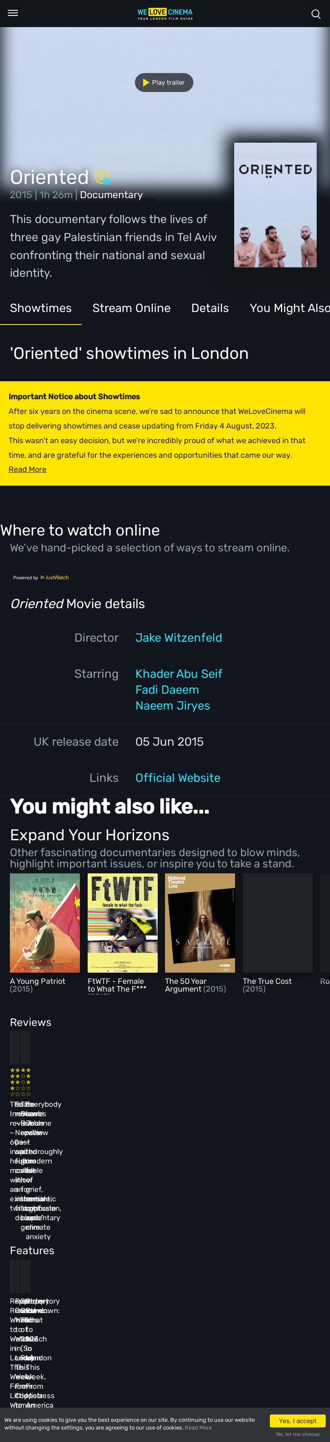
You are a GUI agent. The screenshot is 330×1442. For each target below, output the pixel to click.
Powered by (41, 577)
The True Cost (267, 981)
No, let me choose (298, 1434)
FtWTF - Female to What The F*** (117, 985)
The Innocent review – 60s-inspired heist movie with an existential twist (37, 1104)
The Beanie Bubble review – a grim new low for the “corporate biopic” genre (187, 1104)
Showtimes (41, 308)
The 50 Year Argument (186, 985)
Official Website (177, 778)
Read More (198, 1427)
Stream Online (131, 308)
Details (210, 308)
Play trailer (160, 82)
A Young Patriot (37, 981)
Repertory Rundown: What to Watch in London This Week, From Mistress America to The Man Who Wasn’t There (259, 1247)
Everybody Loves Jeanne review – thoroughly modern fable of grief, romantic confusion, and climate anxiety (258, 1113)
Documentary (111, 195)
